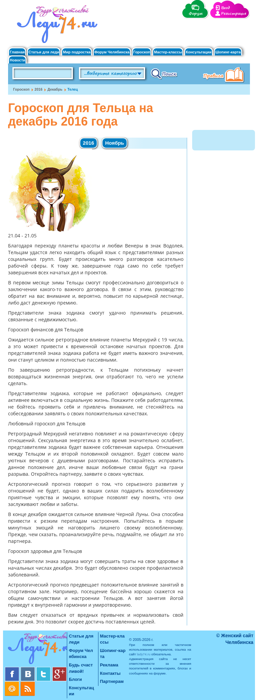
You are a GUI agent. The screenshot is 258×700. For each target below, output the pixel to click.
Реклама (109, 664)
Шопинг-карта (228, 52)
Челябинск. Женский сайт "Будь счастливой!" (55, 26)
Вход (225, 8)
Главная (17, 52)
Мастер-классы (168, 52)
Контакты (110, 673)
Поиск (164, 73)
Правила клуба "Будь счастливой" (225, 75)
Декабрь (54, 89)
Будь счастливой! (81, 668)
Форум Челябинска (112, 52)
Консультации (199, 52)
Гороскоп (141, 52)
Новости (17, 60)
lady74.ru (143, 654)
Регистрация (233, 13)
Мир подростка (76, 52)
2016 (39, 89)
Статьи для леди (44, 52)
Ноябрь (114, 143)
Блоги (75, 679)
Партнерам (112, 681)
